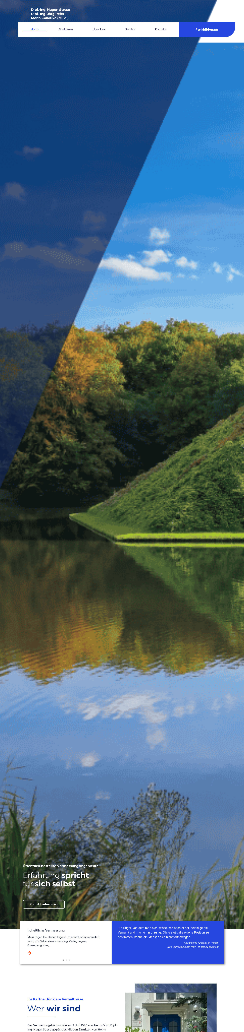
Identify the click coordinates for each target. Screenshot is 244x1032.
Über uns (99, 29)
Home (35, 29)
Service (130, 29)
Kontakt (160, 29)
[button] (63, 960)
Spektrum (66, 29)
